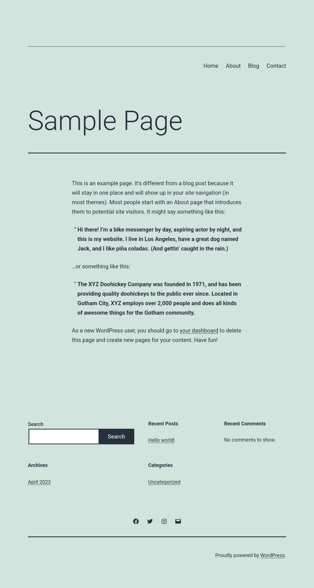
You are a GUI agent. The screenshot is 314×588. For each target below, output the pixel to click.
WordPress (272, 555)
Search (36, 424)
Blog (253, 65)
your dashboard (199, 330)
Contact (276, 65)
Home (211, 65)
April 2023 (39, 482)
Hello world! (161, 440)
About (233, 65)
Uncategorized (164, 482)
